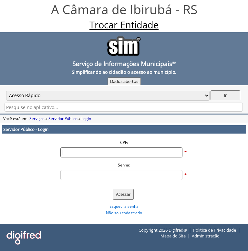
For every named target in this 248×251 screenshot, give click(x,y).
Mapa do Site (173, 236)
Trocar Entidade (124, 24)
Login (86, 118)
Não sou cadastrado (124, 213)
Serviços (37, 118)
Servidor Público (63, 118)
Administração (206, 236)
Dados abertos (124, 81)
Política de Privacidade (214, 230)
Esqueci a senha (124, 206)
